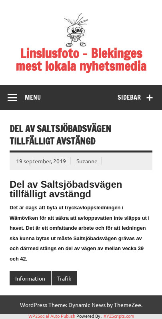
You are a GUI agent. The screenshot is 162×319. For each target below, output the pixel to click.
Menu (33, 97)
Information (30, 278)
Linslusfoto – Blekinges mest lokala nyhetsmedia (81, 59)
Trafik (64, 278)
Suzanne (87, 161)
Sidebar (129, 97)
